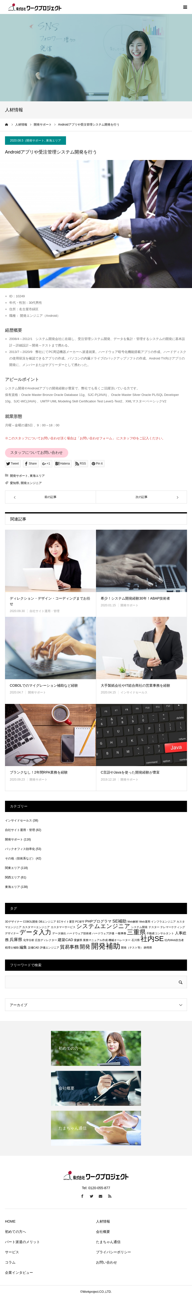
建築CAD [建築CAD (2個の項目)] (65, 940)
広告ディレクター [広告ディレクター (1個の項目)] (46, 940)
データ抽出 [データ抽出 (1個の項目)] (59, 933)
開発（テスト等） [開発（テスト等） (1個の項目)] (132, 947)
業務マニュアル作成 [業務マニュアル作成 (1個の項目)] (95, 940)
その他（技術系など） (20, 858)
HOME (10, 1221)
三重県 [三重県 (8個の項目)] (136, 932)
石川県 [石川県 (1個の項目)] (136, 940)
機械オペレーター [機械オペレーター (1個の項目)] (119, 940)
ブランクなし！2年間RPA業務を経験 (39, 772)
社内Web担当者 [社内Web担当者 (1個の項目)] (174, 940)
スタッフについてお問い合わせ (36, 453)
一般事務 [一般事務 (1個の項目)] (120, 933)
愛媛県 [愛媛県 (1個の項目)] (78, 940)
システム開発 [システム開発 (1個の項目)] (139, 927)
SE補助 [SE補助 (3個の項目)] (119, 921)
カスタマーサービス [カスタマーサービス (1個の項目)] (63, 927)
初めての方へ (15, 1232)
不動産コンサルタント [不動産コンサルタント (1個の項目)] (160, 933)
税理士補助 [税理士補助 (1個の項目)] (12, 947)
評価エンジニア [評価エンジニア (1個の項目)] (49, 947)
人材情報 (103, 1221)
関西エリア (12, 877)
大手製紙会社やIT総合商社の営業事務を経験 (135, 685)
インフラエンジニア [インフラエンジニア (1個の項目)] (163, 921)
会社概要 (103, 1232)
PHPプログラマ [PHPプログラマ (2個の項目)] (98, 921)
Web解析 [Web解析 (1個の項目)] (133, 921)
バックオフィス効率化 (20, 849)
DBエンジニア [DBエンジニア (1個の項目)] (47, 921)
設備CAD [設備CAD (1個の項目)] (33, 947)
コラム (10, 1262)
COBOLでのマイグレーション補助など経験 (44, 685)
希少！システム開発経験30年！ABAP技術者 (135, 598)
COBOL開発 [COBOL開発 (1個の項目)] (30, 921)
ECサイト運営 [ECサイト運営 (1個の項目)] (65, 921)
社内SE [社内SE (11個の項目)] (152, 939)
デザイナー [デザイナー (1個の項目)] (12, 933)
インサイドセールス (134, 692)
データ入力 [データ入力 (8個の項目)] (35, 932)
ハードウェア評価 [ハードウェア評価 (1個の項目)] (103, 933)
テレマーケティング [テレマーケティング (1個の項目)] (172, 927)
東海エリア (53, 140)
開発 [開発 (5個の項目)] (85, 947)
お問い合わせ (106, 1262)
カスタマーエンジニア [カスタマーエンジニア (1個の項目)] (36, 927)
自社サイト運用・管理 (45, 611)
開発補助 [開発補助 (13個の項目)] (105, 946)
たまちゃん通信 (108, 1242)
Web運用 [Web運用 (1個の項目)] (144, 921)
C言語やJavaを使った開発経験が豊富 (130, 772)
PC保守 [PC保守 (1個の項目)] (79, 921)
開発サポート (35, 140)
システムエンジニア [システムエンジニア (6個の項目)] (103, 926)
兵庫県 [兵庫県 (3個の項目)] (16, 939)
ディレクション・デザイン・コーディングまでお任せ (50, 601)
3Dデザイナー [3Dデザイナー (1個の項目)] (13, 921)
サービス (12, 1252)
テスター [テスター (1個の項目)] (154, 927)
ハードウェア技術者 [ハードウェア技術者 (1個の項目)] (79, 933)
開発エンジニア (31, 483)
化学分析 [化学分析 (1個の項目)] (28, 940)
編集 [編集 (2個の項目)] (23, 947)
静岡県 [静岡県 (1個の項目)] (148, 947)
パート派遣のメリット (22, 1242)
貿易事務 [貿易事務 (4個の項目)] (69, 947)
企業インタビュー (19, 1273)
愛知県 (14, 483)
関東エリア (12, 868)
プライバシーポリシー (113, 1252)
